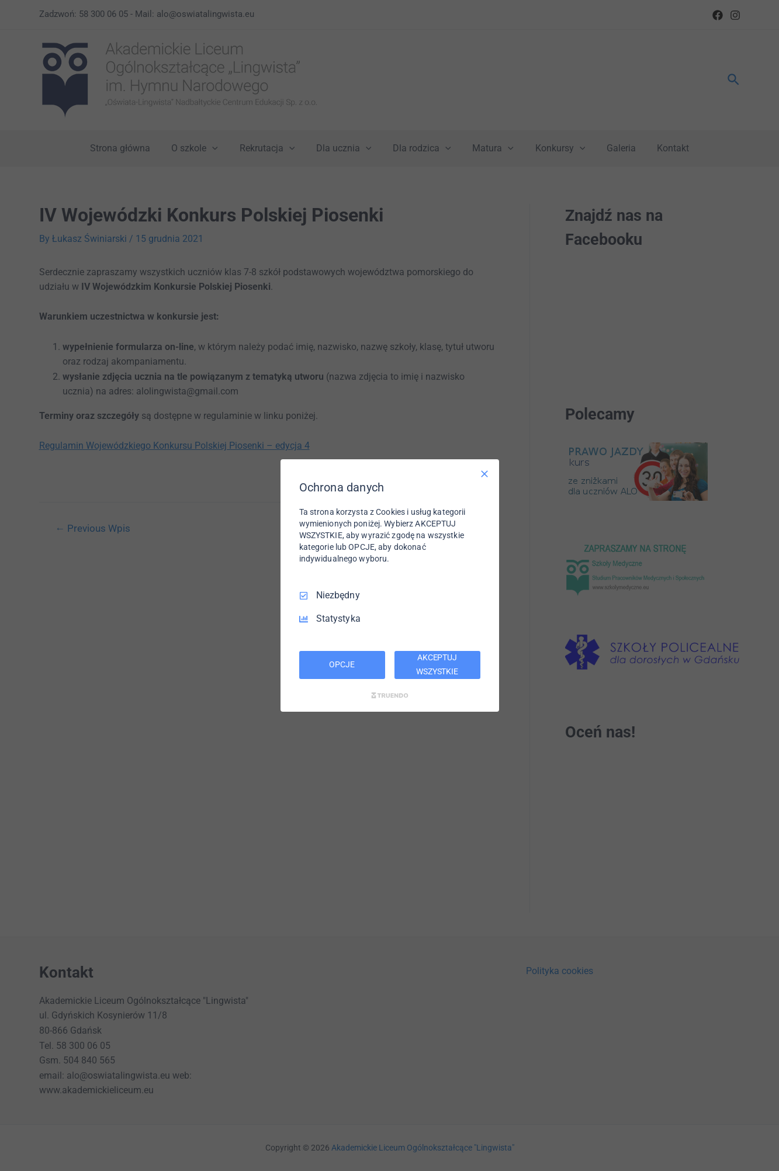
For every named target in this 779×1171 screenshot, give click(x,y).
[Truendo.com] (389, 695)
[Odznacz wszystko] (484, 474)
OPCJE (341, 664)
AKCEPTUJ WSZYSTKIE (437, 664)
